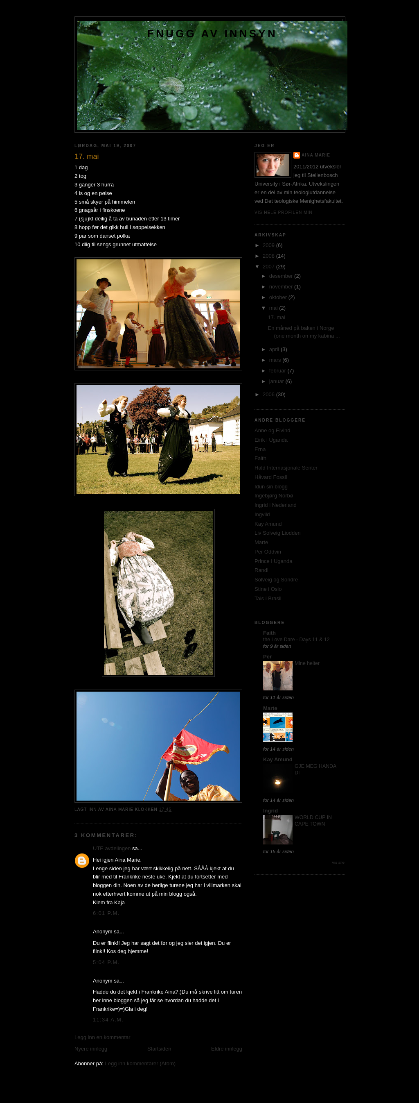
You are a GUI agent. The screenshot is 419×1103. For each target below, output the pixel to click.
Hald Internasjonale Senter (286, 468)
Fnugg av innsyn (212, 33)
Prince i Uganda (274, 561)
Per (267, 657)
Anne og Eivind (272, 430)
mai (274, 308)
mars (276, 360)
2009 (269, 245)
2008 (269, 256)
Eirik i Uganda (271, 440)
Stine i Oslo (268, 589)
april (275, 349)
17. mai (276, 317)
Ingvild (262, 514)
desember (281, 276)
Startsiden (159, 1049)
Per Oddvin (268, 552)
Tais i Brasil (268, 598)
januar (277, 381)
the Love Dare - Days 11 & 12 (296, 639)
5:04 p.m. (106, 962)
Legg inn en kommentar (102, 1037)
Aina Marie (316, 155)
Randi (261, 570)
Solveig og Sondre (276, 579)
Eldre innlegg (226, 1049)
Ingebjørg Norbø (274, 495)
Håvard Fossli (271, 477)
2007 (269, 266)
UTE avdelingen (112, 848)
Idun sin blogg (271, 486)
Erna (260, 449)
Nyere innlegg (90, 1049)
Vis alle (338, 862)
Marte (261, 542)
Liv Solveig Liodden (278, 533)
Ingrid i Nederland (276, 505)
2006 (269, 394)
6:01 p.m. (106, 913)
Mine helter (307, 663)
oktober (278, 297)
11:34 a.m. (108, 1020)
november (281, 287)
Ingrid (270, 811)
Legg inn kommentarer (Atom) (140, 1063)
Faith (260, 458)
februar (278, 371)
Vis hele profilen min (284, 212)
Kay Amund (268, 524)
